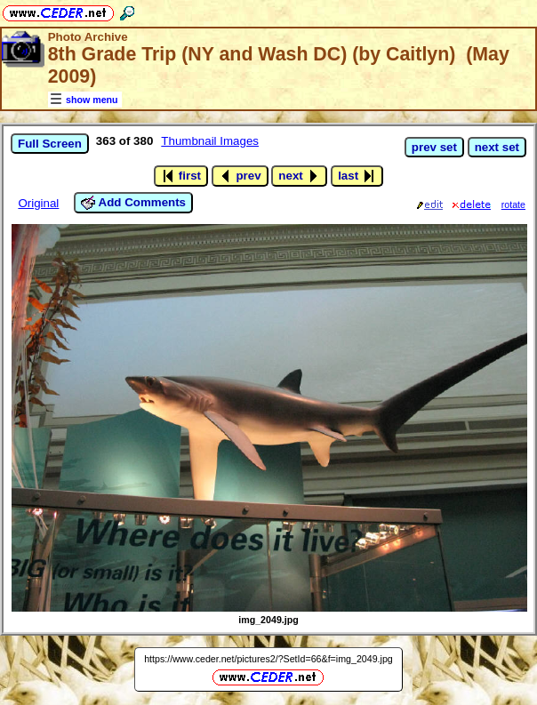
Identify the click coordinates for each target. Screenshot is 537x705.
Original (38, 203)
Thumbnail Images (210, 141)
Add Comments (133, 203)
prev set (434, 147)
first (181, 176)
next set (497, 147)
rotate (513, 204)
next (299, 176)
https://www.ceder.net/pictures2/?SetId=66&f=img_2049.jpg (268, 658)
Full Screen (50, 143)
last (357, 176)
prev (240, 176)
